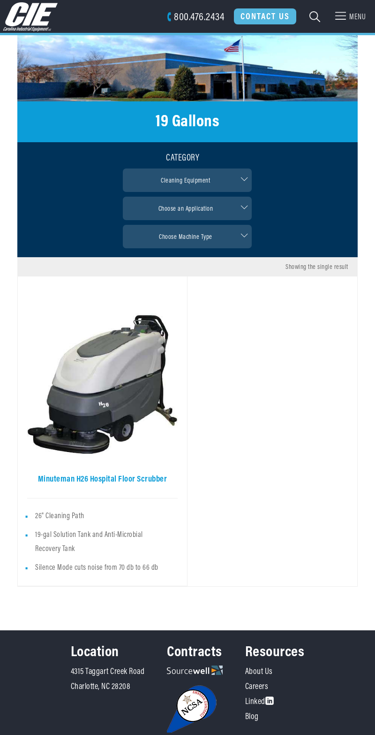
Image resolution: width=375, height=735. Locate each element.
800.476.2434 (195, 16)
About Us (259, 671)
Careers (257, 686)
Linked (259, 701)
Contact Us (265, 16)
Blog (252, 716)
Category (182, 157)
